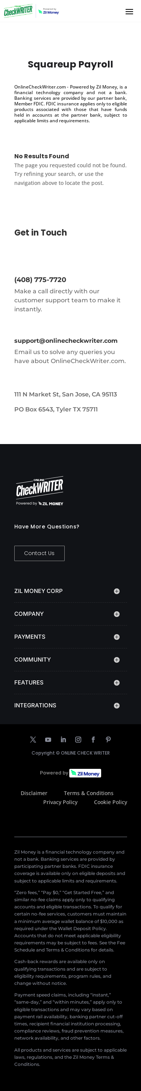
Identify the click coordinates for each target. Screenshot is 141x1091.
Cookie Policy (110, 802)
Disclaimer (34, 793)
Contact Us (39, 553)
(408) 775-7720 (40, 280)
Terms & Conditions (89, 793)
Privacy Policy (60, 802)
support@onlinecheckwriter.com (66, 340)
